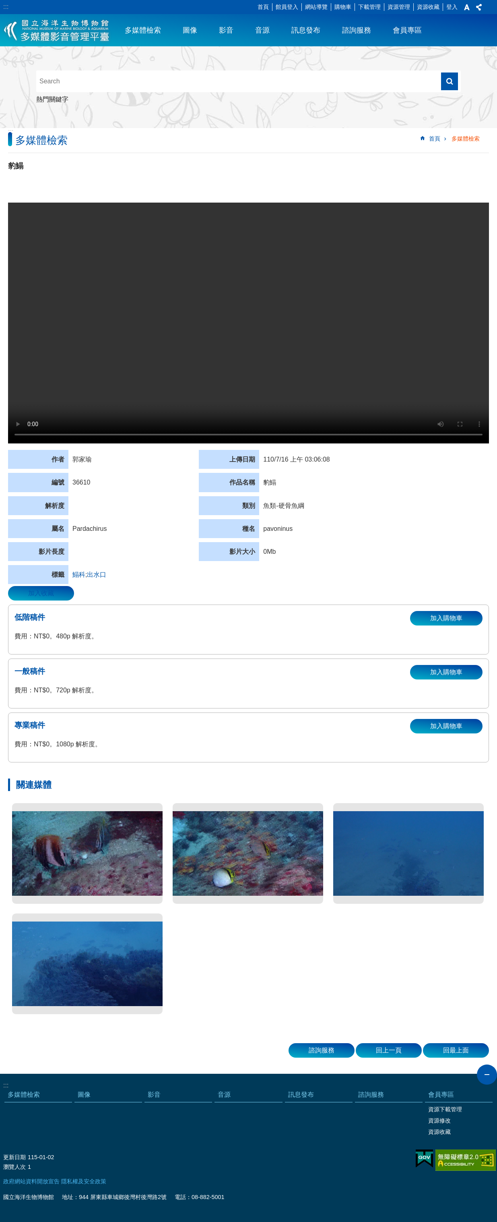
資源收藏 (428, 7)
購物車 (342, 7)
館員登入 (287, 7)
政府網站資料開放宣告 (31, 1181)
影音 (226, 30)
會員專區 (407, 30)
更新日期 (14, 1157)
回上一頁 (389, 1050)
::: (5, 6)
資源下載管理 (445, 1109)
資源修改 (439, 1120)
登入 (452, 7)
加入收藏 (41, 593)
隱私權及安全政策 (83, 1181)
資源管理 (399, 7)
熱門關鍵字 (52, 99)
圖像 (190, 30)
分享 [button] (479, 7)
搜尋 (449, 81)
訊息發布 (305, 30)
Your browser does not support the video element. (248, 323)
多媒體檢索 (143, 30)
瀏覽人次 (14, 1167)
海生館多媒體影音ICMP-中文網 (57, 30)
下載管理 (369, 7)
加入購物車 (446, 618)
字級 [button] (467, 7)
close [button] (487, 1075)
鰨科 (78, 574)
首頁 (263, 7)
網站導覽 (316, 7)
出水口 (96, 574)
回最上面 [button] (456, 1050)
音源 (262, 30)
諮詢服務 (356, 30)
